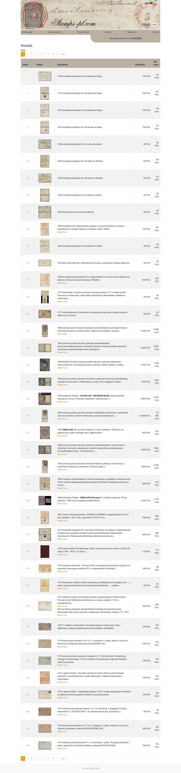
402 (27, 643)
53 (27, 263)
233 (27, 365)
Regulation (132, 32)
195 (27, 297)
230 (27, 331)
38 (27, 229)
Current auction (54, 32)
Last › (63, 54)
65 (27, 280)
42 (27, 246)
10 (27, 110)
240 (27, 416)
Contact (155, 32)
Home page (27, 32)
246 (27, 483)
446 (27, 745)
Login (154, 25)
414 (27, 677)
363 (27, 585)
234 (27, 382)
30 (27, 195)
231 (27, 348)
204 (27, 314)
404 (27, 660)
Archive (108, 32)
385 (27, 606)
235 (27, 399)
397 (27, 627)
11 (27, 127)
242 (27, 449)
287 (27, 568)
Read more (62, 232)
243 (27, 466)
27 (27, 161)
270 (27, 551)
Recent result (83, 32)
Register (146, 25)
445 (27, 728)
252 (27, 517)
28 (27, 178)
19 (27, 144)
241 (27, 433)
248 (27, 500)
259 (27, 534)
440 (27, 711)
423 (27, 694)
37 (27, 212)
